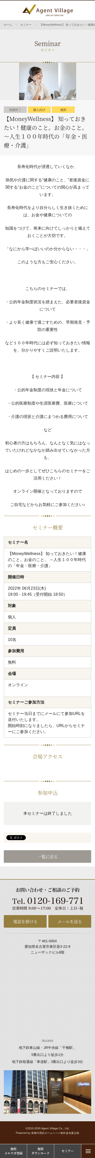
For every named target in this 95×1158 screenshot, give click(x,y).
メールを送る (70, 921)
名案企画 (74, 1133)
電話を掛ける (25, 921)
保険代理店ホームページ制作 (48, 1133)
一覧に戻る (47, 857)
